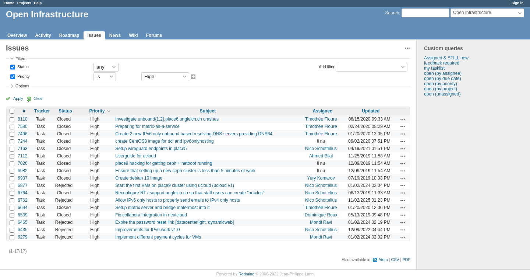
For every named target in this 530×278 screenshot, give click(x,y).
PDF (406, 259)
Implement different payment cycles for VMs (158, 237)
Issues (94, 35)
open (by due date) (442, 78)
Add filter (327, 66)
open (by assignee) (443, 73)
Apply (18, 98)
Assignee (322, 111)
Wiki (133, 35)
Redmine (246, 274)
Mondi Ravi (321, 222)
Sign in (517, 3)
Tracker (42, 111)
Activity (43, 35)
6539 (23, 215)
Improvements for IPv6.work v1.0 (147, 229)
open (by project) (440, 88)
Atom (383, 259)
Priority (23, 76)
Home (9, 3)
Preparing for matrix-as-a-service (147, 126)
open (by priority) (440, 83)
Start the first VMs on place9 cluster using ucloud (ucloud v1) (174, 185)
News (115, 35)
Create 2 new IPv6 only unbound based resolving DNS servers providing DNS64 (193, 133)
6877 (23, 185)
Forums (154, 35)
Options (22, 86)
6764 (23, 192)
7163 (23, 148)
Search (392, 12)
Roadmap (69, 35)
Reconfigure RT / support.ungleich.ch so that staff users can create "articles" (189, 192)
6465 (23, 222)
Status (22, 66)
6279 (23, 237)
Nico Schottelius (321, 148)
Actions (403, 119)
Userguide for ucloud (135, 156)
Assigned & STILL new (446, 57)
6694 (23, 207)
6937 (23, 178)
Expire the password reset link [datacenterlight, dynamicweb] (174, 222)
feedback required (441, 63)
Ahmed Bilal (321, 156)
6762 (23, 200)
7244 (23, 141)
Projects (24, 3)
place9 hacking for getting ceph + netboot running (163, 163)
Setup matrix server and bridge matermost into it (162, 207)
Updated (370, 111)
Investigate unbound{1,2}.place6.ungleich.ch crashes (167, 119)
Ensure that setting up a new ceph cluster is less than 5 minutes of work (185, 170)
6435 (23, 229)
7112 (23, 156)
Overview (17, 35)
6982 (23, 170)
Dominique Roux (321, 215)
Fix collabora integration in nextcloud (151, 215)
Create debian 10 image (138, 178)
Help (38, 3)
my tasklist (434, 68)
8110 (23, 119)
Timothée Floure (321, 119)
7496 (23, 133)
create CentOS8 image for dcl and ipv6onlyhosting (164, 141)
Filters (20, 58)
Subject (208, 111)
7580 (23, 126)
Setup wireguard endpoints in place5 (151, 148)
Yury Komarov (321, 178)
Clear (38, 98)
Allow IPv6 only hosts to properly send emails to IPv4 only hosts (177, 200)
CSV (395, 259)
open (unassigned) (442, 94)
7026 (23, 163)
